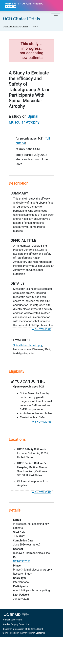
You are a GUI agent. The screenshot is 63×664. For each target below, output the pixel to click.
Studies (15, 26)
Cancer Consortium (12, 619)
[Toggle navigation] (55, 16)
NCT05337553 (21, 561)
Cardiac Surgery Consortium (16, 624)
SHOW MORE (41, 329)
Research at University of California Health (23, 629)
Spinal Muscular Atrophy (27, 345)
